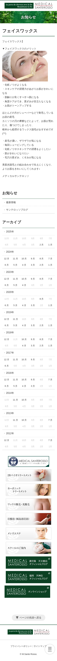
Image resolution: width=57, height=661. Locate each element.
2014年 (10, 393)
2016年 (10, 373)
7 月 (50, 258)
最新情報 (11, 202)
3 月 (33, 265)
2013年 (10, 413)
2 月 (42, 244)
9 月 (33, 258)
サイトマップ (40, 646)
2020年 (10, 292)
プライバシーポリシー (21, 646)
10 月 (24, 258)
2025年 (10, 231)
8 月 (42, 258)
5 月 (15, 265)
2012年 (10, 433)
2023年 (10, 272)
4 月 (24, 265)
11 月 (15, 258)
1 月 (50, 244)
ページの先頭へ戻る (30, 617)
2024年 (10, 251)
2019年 (10, 312)
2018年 (10, 332)
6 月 (7, 265)
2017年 (10, 352)
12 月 (6, 258)
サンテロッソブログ (17, 209)
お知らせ (9, 193)
